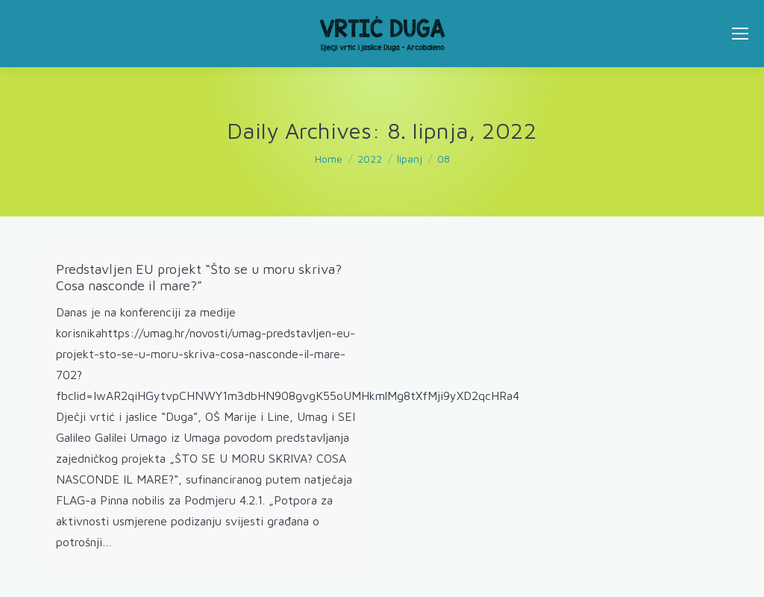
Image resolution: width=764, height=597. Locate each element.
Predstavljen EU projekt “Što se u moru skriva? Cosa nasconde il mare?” (199, 277)
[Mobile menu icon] (740, 34)
